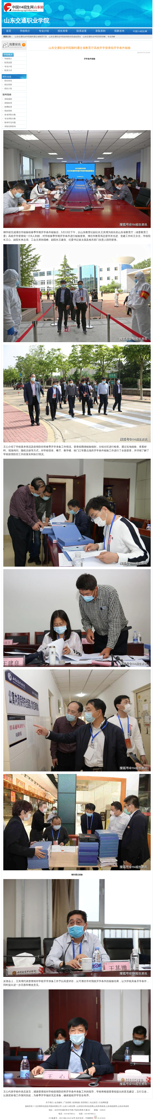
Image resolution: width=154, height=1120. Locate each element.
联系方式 (8, 70)
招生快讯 (8, 81)
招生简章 (63, 31)
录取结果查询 (10, 126)
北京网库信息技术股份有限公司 (48, 1106)
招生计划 (8, 88)
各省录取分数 (10, 115)
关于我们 (49, 1102)
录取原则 (100, 31)
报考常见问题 (10, 122)
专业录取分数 (10, 118)
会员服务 (58, 1102)
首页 (8, 31)
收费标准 (8, 107)
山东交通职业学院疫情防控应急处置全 (65, 37)
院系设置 (82, 31)
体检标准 (8, 103)
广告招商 (67, 1102)
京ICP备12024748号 (67, 1118)
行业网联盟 (103, 1102)
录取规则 (8, 99)
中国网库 (89, 1118)
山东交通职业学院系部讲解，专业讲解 (99, 37)
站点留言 (94, 1102)
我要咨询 (119, 31)
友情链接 (76, 1102)
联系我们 (85, 1102)
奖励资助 (8, 111)
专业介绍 (44, 31)
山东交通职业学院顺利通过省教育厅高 (31, 37)
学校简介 (25, 31)
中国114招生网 (140, 31)
